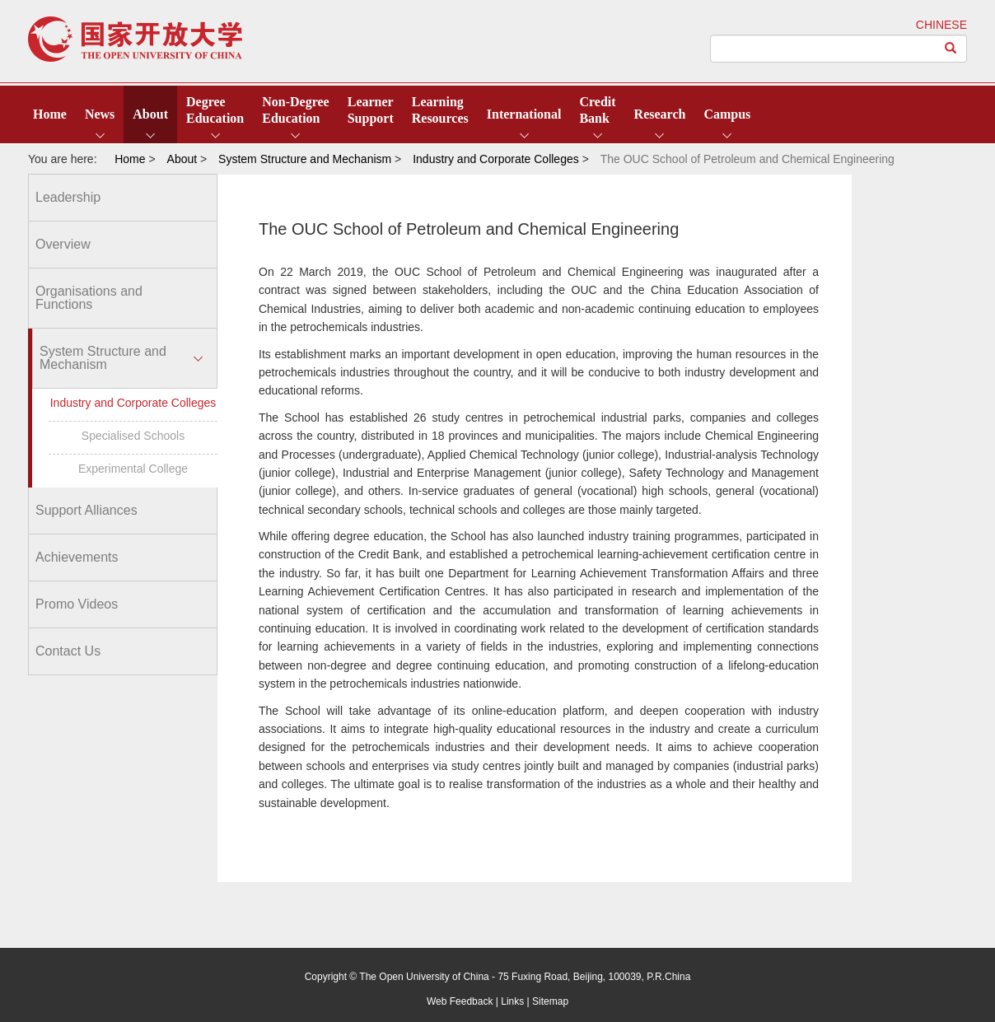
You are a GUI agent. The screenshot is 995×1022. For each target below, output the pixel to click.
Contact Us (67, 651)
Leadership (67, 197)
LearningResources (440, 110)
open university (135, 39)
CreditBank (597, 110)
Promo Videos (76, 604)
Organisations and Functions (88, 297)
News (99, 114)
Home (50, 114)
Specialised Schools (133, 435)
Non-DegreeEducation (295, 110)
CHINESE (941, 24)
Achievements (77, 557)
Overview (63, 244)
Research (660, 114)
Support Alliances (86, 510)
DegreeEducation (215, 110)
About (150, 114)
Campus (726, 114)
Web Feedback (460, 1001)
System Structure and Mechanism (103, 357)
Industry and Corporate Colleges (133, 402)
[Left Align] (951, 49)
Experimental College (133, 468)
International (524, 114)
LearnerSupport (371, 110)
